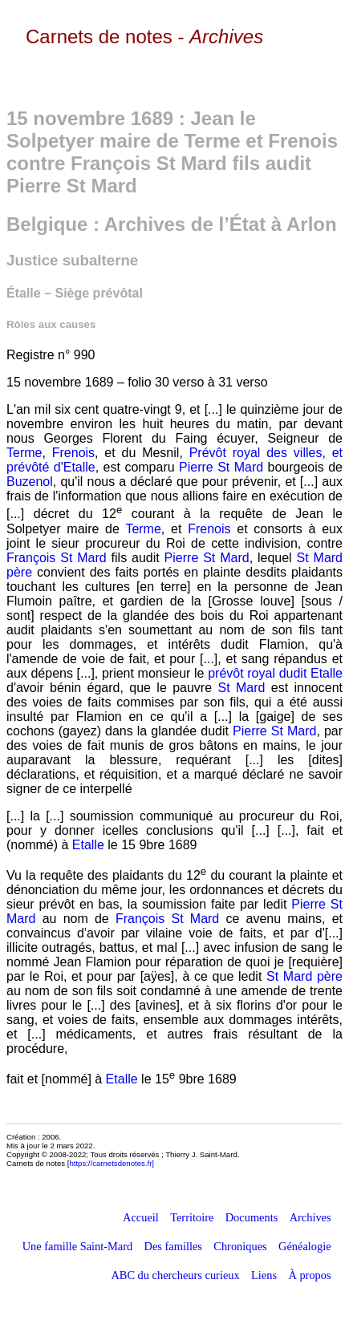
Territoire (191, 1217)
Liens (264, 1275)
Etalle (88, 845)
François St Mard (56, 558)
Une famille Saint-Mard (77, 1246)
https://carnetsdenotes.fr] (111, 1163)
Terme (24, 453)
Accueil (141, 1217)
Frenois (73, 453)
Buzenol (29, 481)
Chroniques (239, 1246)
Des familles (173, 1246)
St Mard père (304, 976)
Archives (310, 1217)
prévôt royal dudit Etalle (275, 673)
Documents (251, 1217)
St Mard (241, 687)
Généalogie (304, 1246)
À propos (309, 1275)
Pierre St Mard (221, 467)
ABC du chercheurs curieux (175, 1275)
